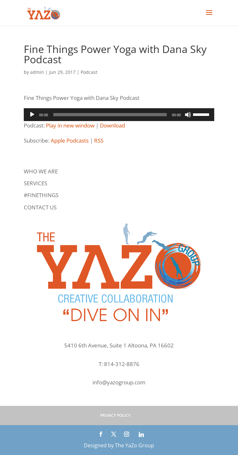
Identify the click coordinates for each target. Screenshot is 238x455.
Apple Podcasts (70, 140)
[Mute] (188, 114)
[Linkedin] (141, 434)
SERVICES (35, 183)
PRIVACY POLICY (115, 415)
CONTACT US (40, 207)
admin (37, 72)
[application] (119, 114)
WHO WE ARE (41, 171)
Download (112, 125)
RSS (98, 140)
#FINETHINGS (41, 195)
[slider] (110, 114)
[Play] (32, 114)
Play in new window (70, 125)
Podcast (89, 72)
